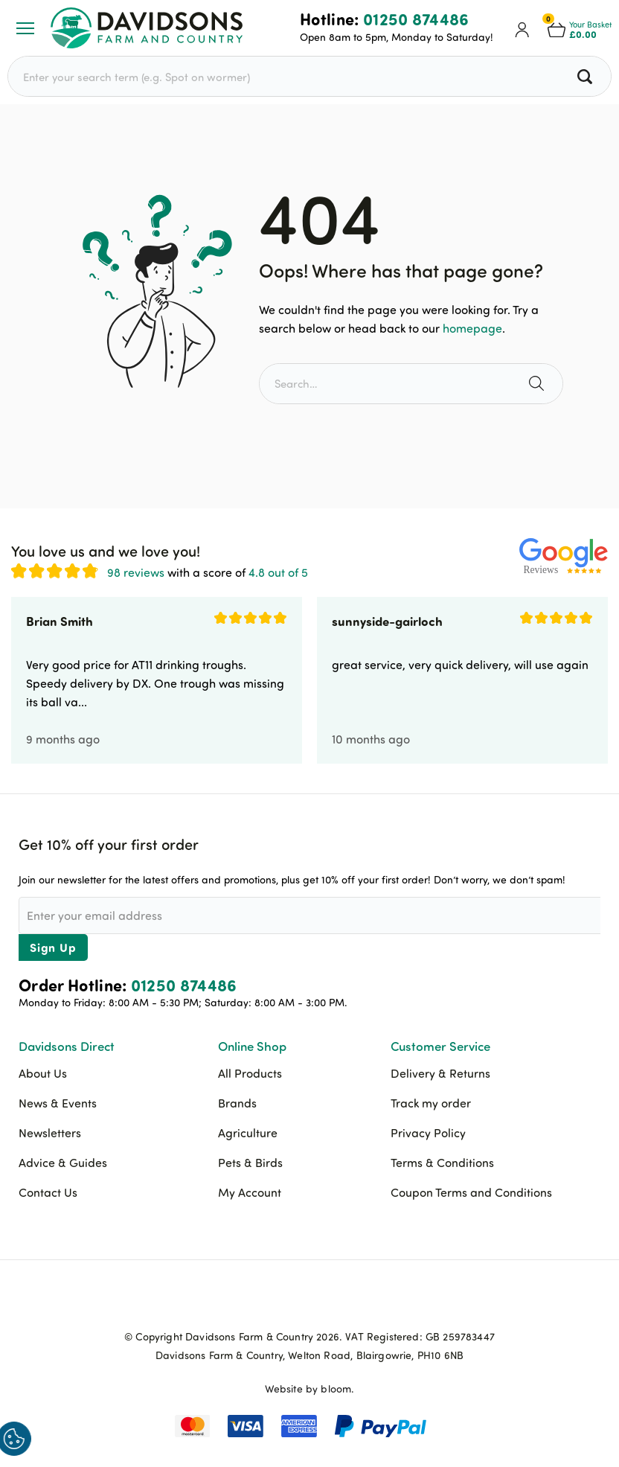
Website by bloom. (310, 1388)
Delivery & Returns (440, 1073)
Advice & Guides (63, 1162)
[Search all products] (586, 76)
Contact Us (48, 1192)
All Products (250, 1073)
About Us (43, 1073)
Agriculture (248, 1132)
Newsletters (50, 1132)
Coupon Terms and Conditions (471, 1192)
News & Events (58, 1103)
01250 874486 (416, 18)
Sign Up (53, 947)
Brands (237, 1103)
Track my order (431, 1103)
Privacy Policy (428, 1132)
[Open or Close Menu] (25, 28)
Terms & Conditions (442, 1162)
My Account (249, 1192)
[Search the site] (538, 383)
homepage (472, 328)
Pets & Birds (250, 1162)
